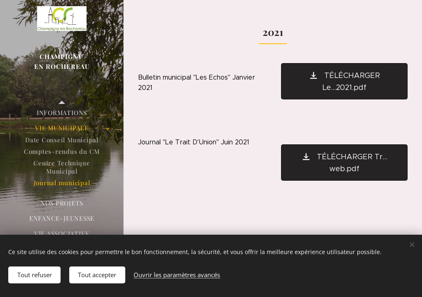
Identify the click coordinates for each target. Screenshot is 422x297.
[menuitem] (61, 113)
